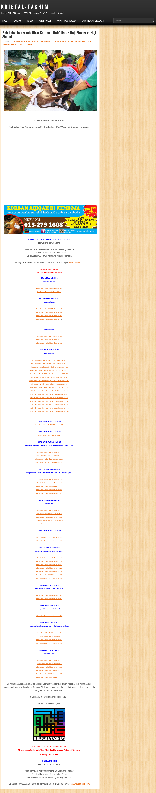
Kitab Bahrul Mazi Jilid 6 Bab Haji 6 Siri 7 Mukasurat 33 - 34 (49, 381)
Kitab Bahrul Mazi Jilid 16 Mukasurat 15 (49, 565)
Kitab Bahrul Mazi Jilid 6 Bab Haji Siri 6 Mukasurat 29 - (49, 377)
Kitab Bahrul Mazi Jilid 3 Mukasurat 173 (49, 339)
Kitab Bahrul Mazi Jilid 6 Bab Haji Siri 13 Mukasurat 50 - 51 (49, 401)
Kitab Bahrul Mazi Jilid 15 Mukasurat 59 (49, 517)
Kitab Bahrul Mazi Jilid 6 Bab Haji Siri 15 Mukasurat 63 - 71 (49, 408)
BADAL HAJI (17, 20)
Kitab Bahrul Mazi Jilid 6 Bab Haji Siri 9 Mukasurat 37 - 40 (49, 387)
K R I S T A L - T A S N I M (24, 6)
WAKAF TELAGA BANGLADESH (92, 20)
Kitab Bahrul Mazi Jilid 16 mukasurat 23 (49, 568)
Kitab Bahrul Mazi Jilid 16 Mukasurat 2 (49, 558)
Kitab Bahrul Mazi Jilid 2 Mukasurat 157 (49, 312)
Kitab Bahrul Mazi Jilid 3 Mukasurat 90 (49, 336)
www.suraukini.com (77, 262)
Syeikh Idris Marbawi (77, 41)
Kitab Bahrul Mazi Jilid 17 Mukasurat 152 (49, 541)
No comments (26, 44)
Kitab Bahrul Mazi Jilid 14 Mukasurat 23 (49, 493)
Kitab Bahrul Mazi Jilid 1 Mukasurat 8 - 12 (49, 292)
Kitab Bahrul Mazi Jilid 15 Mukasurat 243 (49, 524)
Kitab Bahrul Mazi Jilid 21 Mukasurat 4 (49, 664)
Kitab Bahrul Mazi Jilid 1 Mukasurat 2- (48, 288)
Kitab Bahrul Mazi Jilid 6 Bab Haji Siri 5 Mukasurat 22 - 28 (49, 374)
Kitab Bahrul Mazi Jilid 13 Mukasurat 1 (49, 452)
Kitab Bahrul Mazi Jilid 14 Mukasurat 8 (49, 483)
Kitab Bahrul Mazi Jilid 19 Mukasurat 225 (49, 616)
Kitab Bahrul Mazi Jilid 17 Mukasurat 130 (49, 537)
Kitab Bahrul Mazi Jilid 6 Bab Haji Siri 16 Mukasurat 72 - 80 (49, 411)
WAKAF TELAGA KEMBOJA (66, 20)
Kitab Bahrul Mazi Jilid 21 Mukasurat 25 (49, 677)
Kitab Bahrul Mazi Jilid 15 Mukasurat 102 (49, 520)
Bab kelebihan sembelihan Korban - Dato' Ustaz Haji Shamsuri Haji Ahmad (49, 34)
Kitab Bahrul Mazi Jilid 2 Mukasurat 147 (49, 309)
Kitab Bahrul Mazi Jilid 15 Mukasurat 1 (49, 510)
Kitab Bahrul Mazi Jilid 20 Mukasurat (49, 633)
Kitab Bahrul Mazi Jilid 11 (48, 41)
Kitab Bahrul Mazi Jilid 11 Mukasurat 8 (49, 435)
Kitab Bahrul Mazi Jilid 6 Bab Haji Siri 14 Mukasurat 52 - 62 (49, 404)
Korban (63, 41)
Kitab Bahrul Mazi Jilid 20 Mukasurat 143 (49, 643)
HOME (4, 20)
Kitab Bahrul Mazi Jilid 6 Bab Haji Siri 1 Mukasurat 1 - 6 (49, 360)
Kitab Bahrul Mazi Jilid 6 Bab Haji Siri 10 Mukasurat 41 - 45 (49, 391)
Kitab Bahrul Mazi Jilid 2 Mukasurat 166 (49, 316)
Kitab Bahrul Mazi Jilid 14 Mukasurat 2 (49, 479)
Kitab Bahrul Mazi (28, 41)
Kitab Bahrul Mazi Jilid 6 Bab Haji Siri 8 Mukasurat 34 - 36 (49, 384)
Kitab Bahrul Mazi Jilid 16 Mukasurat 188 (49, 578)
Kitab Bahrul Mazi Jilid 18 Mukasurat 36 (49, 595)
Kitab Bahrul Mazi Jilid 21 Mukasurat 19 (49, 670)
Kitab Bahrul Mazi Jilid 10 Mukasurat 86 (49, 425)
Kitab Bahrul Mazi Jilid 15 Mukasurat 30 (49, 514)
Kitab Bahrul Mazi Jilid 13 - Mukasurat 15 (49, 455)
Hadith (17, 41)
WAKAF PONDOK (45, 20)
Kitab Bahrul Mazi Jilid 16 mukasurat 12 (49, 561)
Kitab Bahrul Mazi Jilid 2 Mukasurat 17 (48, 319)
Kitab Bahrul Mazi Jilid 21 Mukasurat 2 (49, 660)
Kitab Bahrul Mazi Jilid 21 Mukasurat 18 (49, 667)
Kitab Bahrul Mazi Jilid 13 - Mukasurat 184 (49, 459)
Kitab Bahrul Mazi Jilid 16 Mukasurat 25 (49, 571)
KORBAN (30, 20)
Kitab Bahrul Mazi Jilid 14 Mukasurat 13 (49, 486)
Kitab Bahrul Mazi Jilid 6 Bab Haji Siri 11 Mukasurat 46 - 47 (49, 394)
